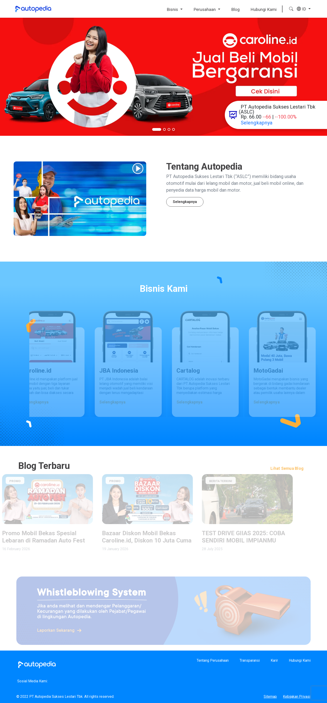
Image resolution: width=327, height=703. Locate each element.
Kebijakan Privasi (296, 696)
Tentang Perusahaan (213, 660)
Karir (274, 660)
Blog (235, 9)
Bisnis (173, 9)
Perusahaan (205, 9)
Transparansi (250, 660)
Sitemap (270, 696)
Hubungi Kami (263, 9)
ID (302, 9)
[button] (156, 129)
